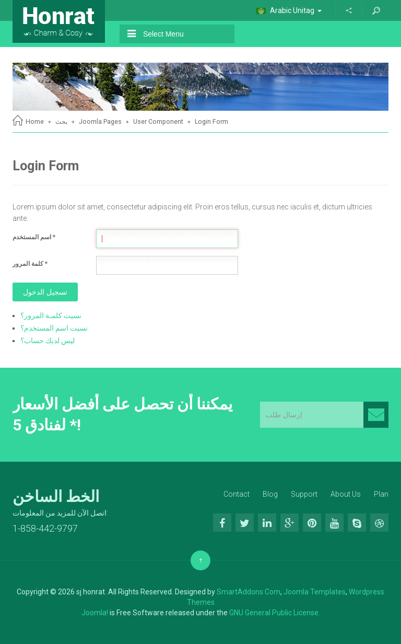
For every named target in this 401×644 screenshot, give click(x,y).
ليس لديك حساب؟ (47, 340)
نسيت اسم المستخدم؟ (54, 328)
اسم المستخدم (34, 237)
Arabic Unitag (289, 10)
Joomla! (94, 612)
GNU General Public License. (274, 612)
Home (35, 121)
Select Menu (155, 34)
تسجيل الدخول (45, 292)
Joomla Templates (315, 592)
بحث (61, 121)
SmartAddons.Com (248, 592)
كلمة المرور (30, 263)
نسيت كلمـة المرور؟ (50, 315)
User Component (158, 121)
